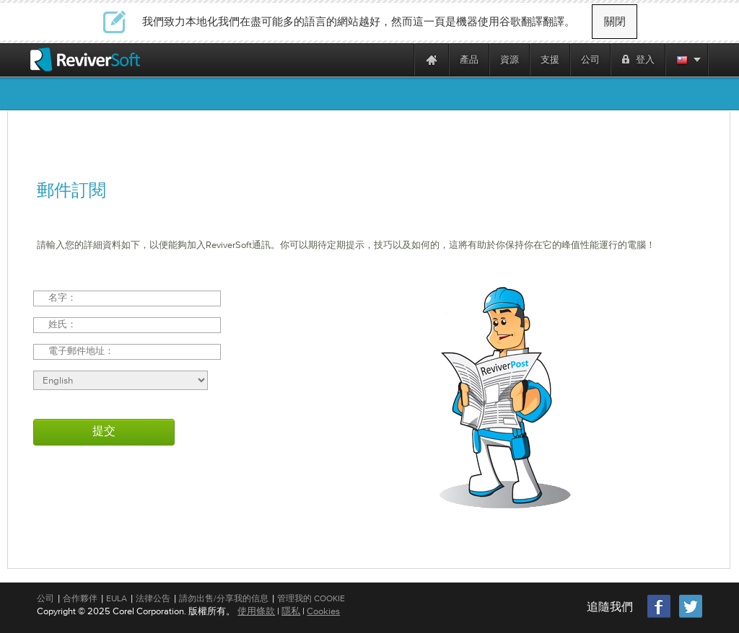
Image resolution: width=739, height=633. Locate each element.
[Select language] (120, 380)
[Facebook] (659, 616)
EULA (116, 598)
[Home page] (431, 59)
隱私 (290, 611)
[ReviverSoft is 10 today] (399, 59)
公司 (45, 598)
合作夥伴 (80, 598)
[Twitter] (690, 616)
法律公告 (153, 598)
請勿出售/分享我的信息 (223, 598)
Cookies (323, 611)
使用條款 (256, 611)
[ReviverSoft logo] (85, 59)
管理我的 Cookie (311, 598)
